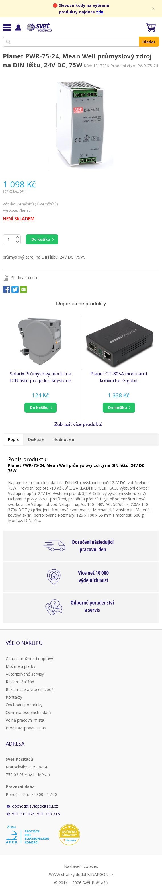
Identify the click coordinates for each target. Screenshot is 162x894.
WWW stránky (62, 874)
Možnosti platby (20, 666)
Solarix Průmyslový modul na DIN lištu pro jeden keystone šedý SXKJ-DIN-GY (40, 377)
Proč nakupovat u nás (26, 728)
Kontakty (14, 697)
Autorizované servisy (25, 674)
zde (99, 12)
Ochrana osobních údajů (28, 712)
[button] (40, 408)
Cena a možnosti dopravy (29, 658)
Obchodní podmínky (24, 704)
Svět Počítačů (38, 27)
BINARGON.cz (100, 874)
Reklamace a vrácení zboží (30, 689)
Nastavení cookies (81, 866)
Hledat (148, 41)
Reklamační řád (20, 681)
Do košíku (40, 239)
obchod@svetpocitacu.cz (35, 806)
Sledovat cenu (24, 277)
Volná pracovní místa (25, 720)
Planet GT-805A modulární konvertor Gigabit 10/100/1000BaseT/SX (119, 377)
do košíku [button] (39, 407)
